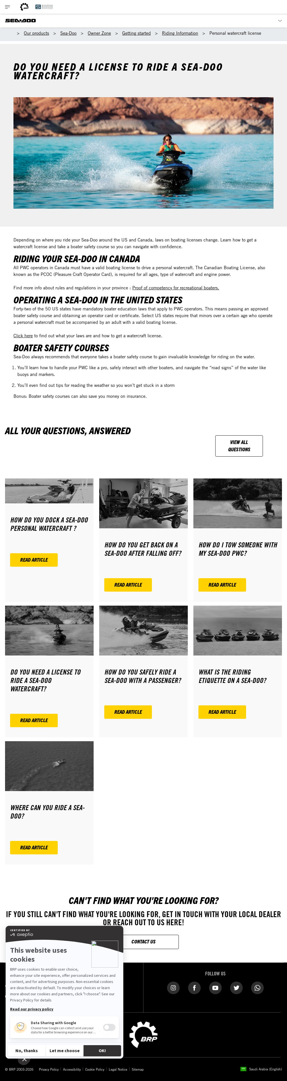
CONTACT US (143, 941)
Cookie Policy (94, 1069)
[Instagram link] (173, 987)
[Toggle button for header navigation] (7, 7)
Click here (23, 335)
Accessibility (72, 1069)
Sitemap (138, 1069)
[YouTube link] (215, 987)
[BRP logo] (24, 7)
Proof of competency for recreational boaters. (175, 287)
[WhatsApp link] (257, 987)
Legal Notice (118, 1069)
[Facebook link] (194, 987)
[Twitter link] (236, 987)
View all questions (239, 445)
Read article (34, 559)
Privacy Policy (49, 1069)
